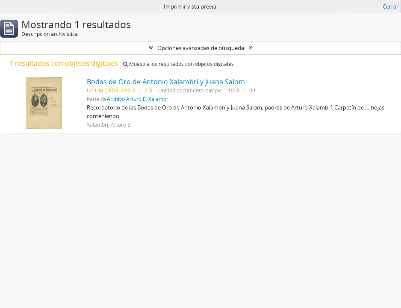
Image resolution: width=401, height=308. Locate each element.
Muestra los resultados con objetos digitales (178, 64)
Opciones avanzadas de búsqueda (200, 48)
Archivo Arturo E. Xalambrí (138, 98)
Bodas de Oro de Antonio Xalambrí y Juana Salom (166, 81)
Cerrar (390, 6)
